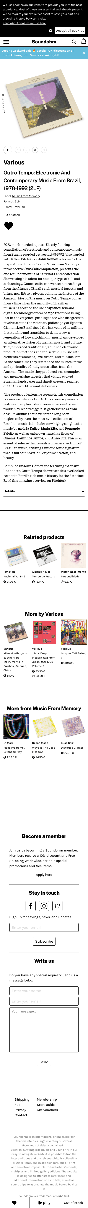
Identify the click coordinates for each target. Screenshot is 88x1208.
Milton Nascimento (73, 571)
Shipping (22, 1099)
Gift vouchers (47, 1110)
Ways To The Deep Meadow (43, 750)
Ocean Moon (40, 743)
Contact (21, 1115)
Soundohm (44, 41)
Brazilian (19, 207)
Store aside (46, 1105)
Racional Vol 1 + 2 (14, 576)
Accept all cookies (70, 30)
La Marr (8, 743)
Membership (47, 1099)
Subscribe (44, 941)
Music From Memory (26, 196)
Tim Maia (9, 571)
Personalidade (70, 576)
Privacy (20, 1110)
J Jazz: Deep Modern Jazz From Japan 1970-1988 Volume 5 (43, 660)
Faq (17, 1105)
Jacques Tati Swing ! (73, 655)
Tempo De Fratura (43, 576)
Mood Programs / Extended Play (14, 750)
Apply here (44, 875)
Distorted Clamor (72, 747)
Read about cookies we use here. (24, 23)
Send (44, 1062)
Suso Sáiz (67, 743)
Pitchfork (59, 480)
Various (13, 162)
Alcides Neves (41, 571)
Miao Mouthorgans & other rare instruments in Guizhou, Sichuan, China (15, 662)
